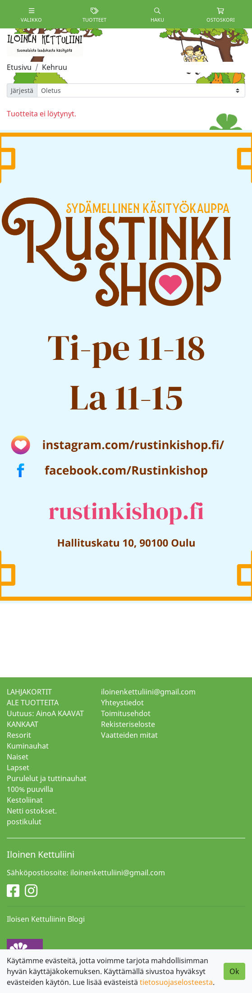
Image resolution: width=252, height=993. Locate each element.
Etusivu (19, 67)
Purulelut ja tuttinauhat (47, 778)
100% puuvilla (30, 789)
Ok (234, 971)
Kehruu (54, 67)
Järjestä (22, 90)
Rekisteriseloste (128, 724)
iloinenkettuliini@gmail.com (148, 692)
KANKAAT (22, 724)
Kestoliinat (25, 800)
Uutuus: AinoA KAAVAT (45, 713)
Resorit (19, 735)
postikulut (24, 822)
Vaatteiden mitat (129, 735)
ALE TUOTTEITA (33, 703)
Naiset (17, 757)
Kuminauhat (28, 746)
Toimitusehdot (126, 713)
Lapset (18, 767)
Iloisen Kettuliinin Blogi (46, 919)
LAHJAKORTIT (29, 692)
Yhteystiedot (122, 703)
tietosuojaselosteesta (176, 982)
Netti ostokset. (32, 811)
